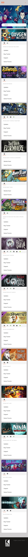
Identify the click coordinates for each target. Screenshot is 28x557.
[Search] (14, 24)
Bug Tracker (7, 54)
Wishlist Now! (7, 161)
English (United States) (19, 540)
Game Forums (7, 61)
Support (6, 58)
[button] (25, 3)
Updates (6, 50)
